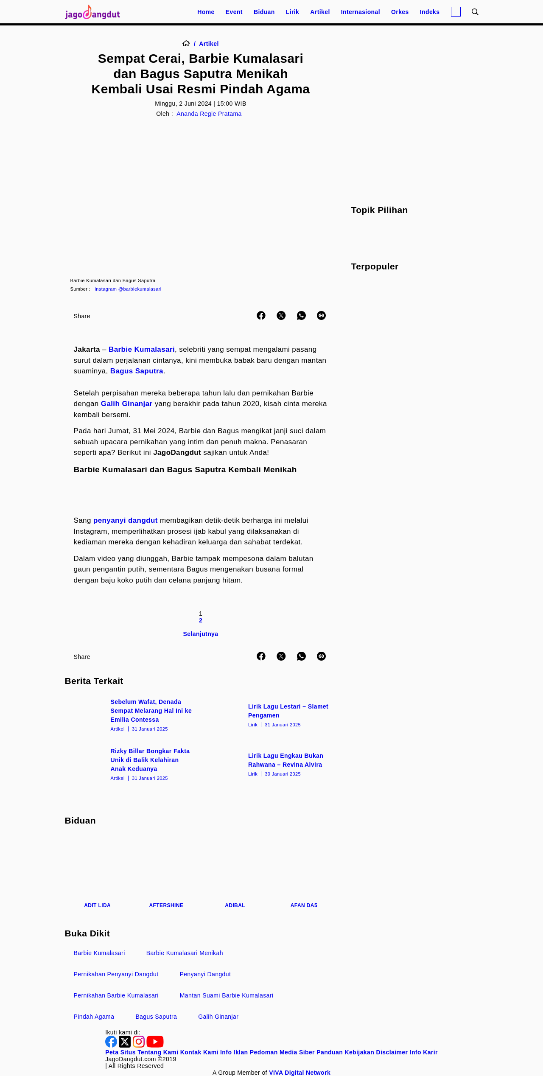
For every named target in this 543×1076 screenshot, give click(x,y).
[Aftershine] (166, 872)
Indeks (430, 11)
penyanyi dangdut (125, 520)
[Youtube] (155, 1045)
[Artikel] (208, 44)
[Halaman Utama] (95, 11)
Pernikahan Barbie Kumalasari (116, 995)
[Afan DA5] (303, 872)
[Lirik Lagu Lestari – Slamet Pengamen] (269, 714)
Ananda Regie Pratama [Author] (209, 113)
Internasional (360, 11)
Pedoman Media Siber (282, 1052)
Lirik (292, 11)
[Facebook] (112, 1045)
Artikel (320, 11)
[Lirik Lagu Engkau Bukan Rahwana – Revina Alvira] (269, 764)
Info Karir (424, 1052)
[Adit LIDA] (97, 872)
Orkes (400, 11)
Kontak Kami (199, 1052)
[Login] (455, 11)
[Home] (189, 44)
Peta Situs (120, 1052)
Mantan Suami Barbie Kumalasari (227, 995)
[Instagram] (139, 1045)
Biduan (264, 11)
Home (206, 11)
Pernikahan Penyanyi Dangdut (116, 974)
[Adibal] (235, 872)
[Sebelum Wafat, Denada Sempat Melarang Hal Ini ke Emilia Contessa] (132, 714)
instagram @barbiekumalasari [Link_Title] (128, 288)
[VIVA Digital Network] (299, 1072)
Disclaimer (392, 1052)
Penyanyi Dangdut (205, 974)
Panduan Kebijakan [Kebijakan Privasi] (345, 1052)
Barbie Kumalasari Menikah (184, 953)
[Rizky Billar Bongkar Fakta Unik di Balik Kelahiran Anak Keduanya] (132, 764)
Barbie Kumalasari (142, 349)
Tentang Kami (157, 1052)
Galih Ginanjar (127, 404)
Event (234, 11)
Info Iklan (234, 1052)
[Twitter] (125, 1045)
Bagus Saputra (136, 371)
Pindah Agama (94, 1016)
